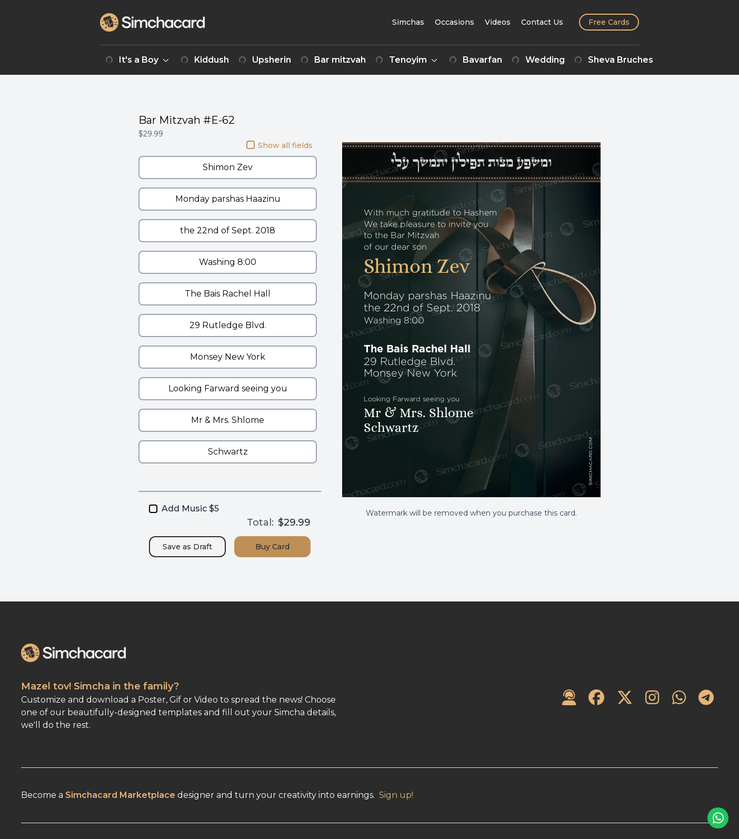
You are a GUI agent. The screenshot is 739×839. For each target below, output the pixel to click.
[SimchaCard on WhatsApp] (679, 698)
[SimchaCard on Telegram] (706, 698)
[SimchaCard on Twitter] (625, 698)
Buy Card (272, 546)
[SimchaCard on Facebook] (596, 698)
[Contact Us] (542, 22)
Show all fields (279, 145)
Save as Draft (187, 546)
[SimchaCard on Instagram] (652, 698)
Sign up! (396, 795)
